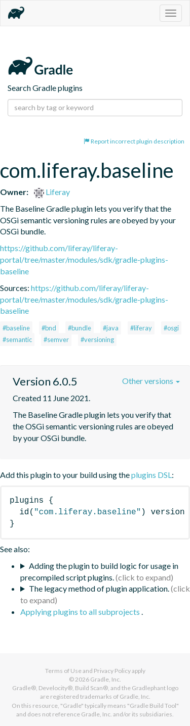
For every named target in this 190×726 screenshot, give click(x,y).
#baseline (16, 328)
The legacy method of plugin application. (99, 588)
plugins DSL (151, 474)
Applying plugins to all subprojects (80, 611)
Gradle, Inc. (105, 679)
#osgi (171, 328)
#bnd (49, 328)
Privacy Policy (112, 670)
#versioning (97, 339)
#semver (56, 339)
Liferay (52, 192)
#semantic (17, 339)
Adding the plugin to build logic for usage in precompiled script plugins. (99, 571)
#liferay (141, 328)
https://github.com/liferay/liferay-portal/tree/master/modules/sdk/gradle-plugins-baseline (84, 259)
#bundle (79, 328)
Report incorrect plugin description (134, 141)
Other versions (151, 380)
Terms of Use (63, 670)
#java (111, 328)
